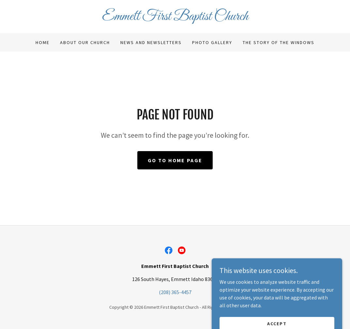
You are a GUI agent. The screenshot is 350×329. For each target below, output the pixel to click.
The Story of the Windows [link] (278, 42)
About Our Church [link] (85, 42)
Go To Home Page (175, 160)
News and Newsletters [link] (151, 42)
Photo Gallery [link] (212, 42)
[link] (175, 18)
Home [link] (43, 42)
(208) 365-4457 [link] (175, 292)
